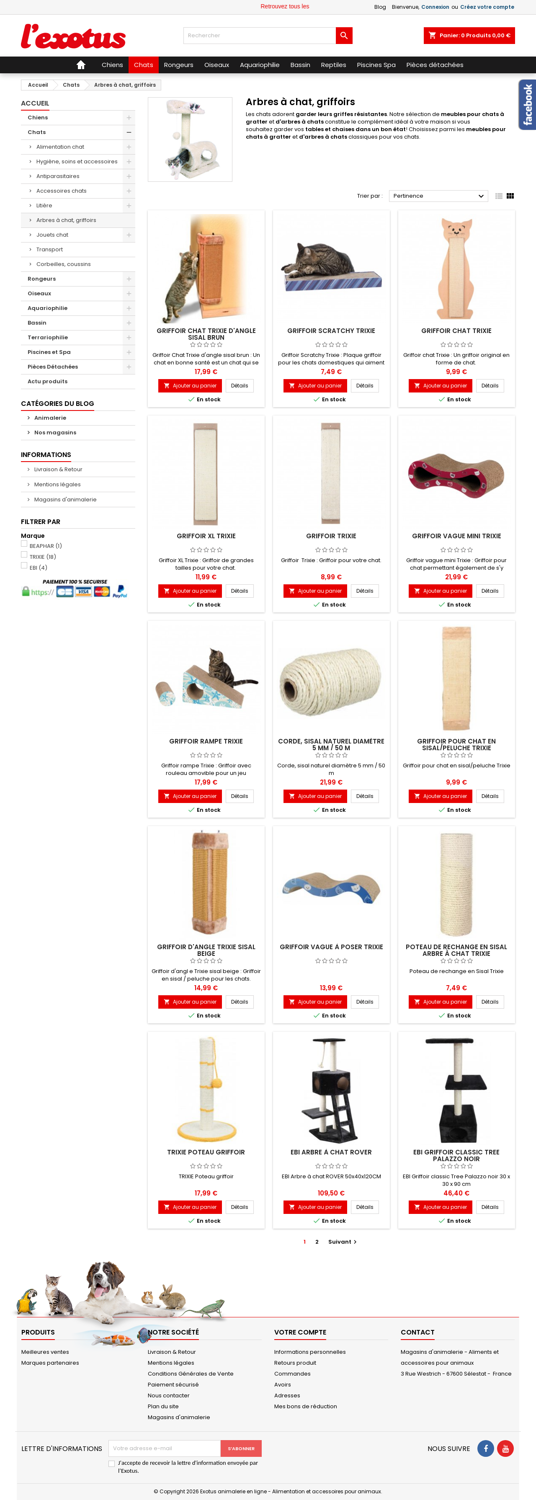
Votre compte (300, 1332)
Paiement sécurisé (173, 1385)
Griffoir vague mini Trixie (456, 536)
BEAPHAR (46, 546)
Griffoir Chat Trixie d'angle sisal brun (206, 334)
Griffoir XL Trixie (206, 536)
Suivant (343, 1242)
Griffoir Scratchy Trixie (331, 330)
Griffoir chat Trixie (456, 330)
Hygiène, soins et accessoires (77, 161)
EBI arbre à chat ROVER (331, 1152)
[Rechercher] (267, 35)
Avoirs (282, 1385)
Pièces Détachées (53, 367)
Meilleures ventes (45, 1352)
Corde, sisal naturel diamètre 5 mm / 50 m (331, 744)
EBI (38, 568)
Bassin (37, 323)
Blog (380, 6)
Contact (418, 1332)
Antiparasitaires (58, 176)
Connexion (435, 6)
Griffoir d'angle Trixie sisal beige (206, 950)
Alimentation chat (60, 147)
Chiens (38, 117)
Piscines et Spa (49, 352)
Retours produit (295, 1363)
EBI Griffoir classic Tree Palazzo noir (456, 1155)
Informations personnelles (310, 1352)
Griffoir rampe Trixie (206, 741)
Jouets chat (52, 235)
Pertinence (440, 196)
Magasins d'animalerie (65, 499)
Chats (37, 132)
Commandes (292, 1374)
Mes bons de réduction (305, 1406)
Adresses (287, 1395)
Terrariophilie (48, 337)
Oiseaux (39, 293)
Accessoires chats (61, 191)
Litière (44, 205)
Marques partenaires (50, 1363)
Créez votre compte (487, 6)
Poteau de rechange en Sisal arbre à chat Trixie (456, 950)
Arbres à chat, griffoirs (66, 220)
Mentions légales (57, 484)
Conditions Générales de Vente (191, 1374)
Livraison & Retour (57, 469)
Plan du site (163, 1406)
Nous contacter (169, 1395)
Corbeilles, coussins (63, 264)
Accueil (35, 103)
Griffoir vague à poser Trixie (331, 946)
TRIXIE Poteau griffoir (206, 1152)
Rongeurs (42, 279)
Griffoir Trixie (331, 536)
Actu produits (47, 381)
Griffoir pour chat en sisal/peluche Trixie (456, 744)
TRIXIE (43, 557)
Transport (49, 249)
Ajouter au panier (190, 385)
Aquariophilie (47, 308)
